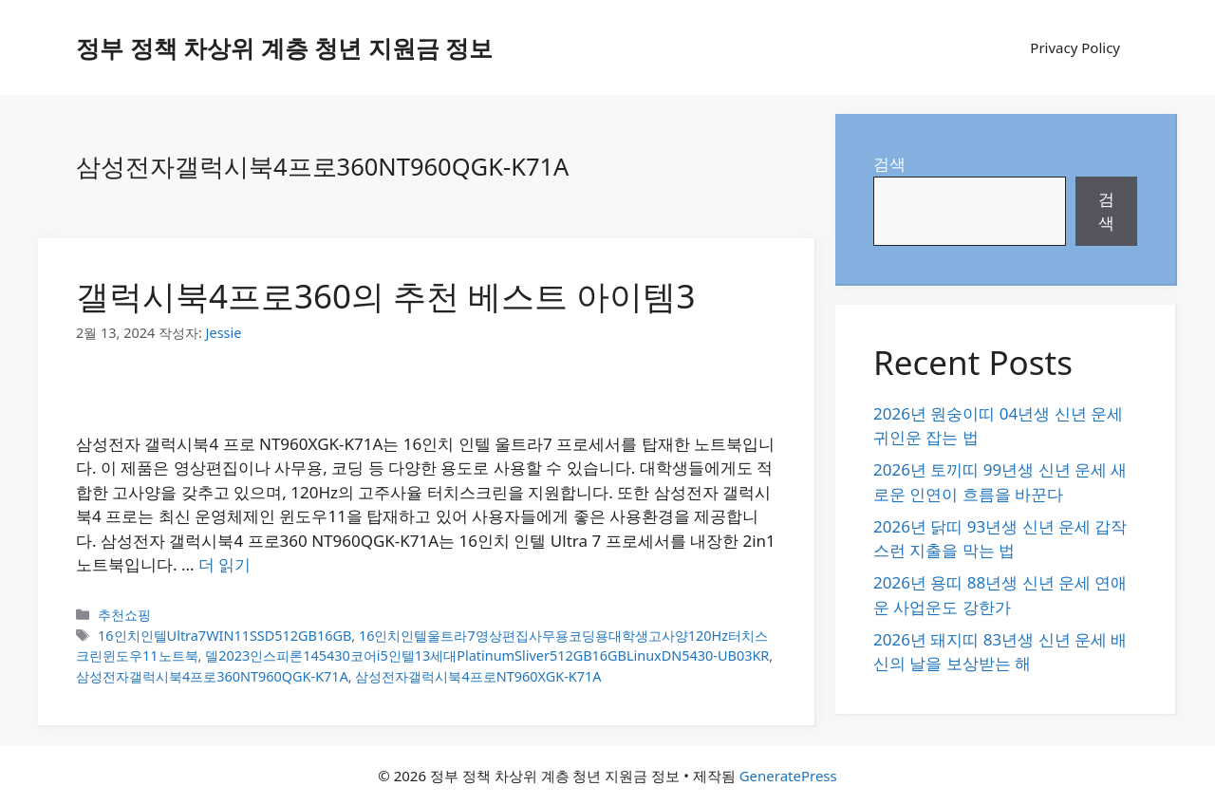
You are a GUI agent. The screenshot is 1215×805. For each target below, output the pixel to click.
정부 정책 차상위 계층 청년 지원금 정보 (284, 47)
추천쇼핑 (124, 615)
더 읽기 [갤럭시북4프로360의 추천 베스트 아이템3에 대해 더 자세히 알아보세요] (224, 564)
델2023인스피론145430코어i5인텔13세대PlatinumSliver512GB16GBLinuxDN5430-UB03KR (487, 655)
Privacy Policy (1075, 47)
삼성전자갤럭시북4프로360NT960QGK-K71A (212, 676)
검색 (889, 164)
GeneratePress (788, 775)
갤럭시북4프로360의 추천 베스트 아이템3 (385, 295)
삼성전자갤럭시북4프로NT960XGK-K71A (478, 676)
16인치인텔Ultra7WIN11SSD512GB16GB (224, 636)
